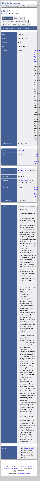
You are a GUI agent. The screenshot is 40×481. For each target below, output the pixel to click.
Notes (19, 28)
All (33, 28)
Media (15, 6)
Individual (7, 18)
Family (16, 25)
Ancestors (18, 18)
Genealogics (29, 448)
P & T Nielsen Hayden (23, 473)
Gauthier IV (24, 181)
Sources (27, 28)
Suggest (26, 25)
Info (23, 6)
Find (7, 6)
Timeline (7, 25)
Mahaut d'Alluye (23, 170)
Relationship (21, 21)
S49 (23, 448)
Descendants (8, 21)
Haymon (21, 150)
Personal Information (8, 28)
